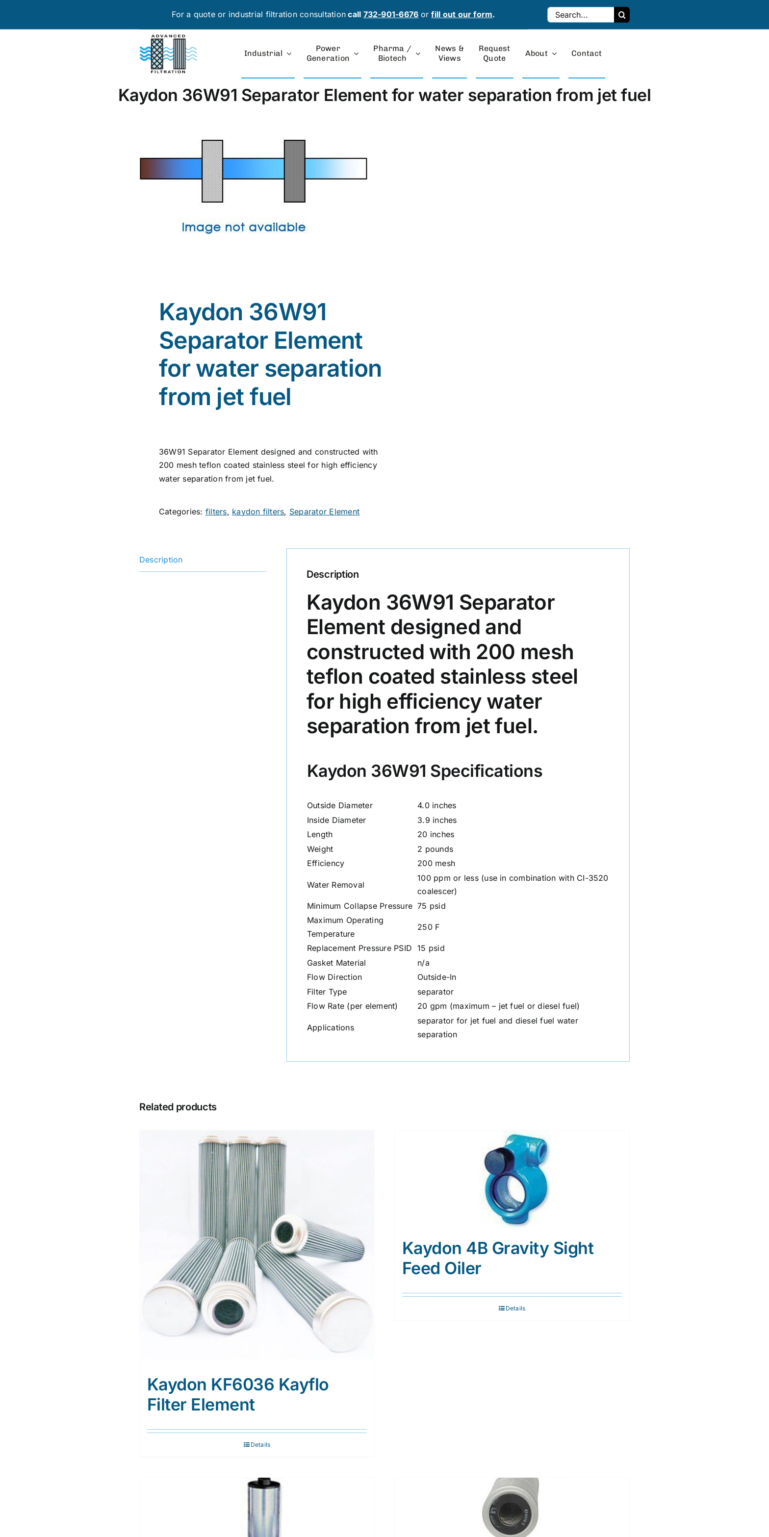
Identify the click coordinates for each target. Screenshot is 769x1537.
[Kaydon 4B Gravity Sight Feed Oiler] (512, 1179)
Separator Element (324, 511)
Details (261, 1444)
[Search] (622, 15)
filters (216, 511)
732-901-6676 (391, 14)
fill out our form (461, 14)
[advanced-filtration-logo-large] (169, 37)
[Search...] (580, 15)
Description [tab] (161, 559)
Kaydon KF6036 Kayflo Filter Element (238, 1394)
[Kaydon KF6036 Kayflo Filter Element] (257, 1247)
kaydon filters (258, 511)
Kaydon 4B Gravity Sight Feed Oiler (497, 1258)
